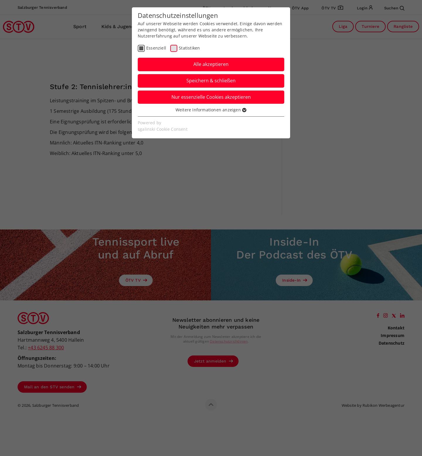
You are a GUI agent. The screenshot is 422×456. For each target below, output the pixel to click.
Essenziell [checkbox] (156, 48)
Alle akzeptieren (211, 64)
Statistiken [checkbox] (189, 48)
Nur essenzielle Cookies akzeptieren (211, 97)
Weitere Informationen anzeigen (211, 110)
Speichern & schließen (211, 80)
